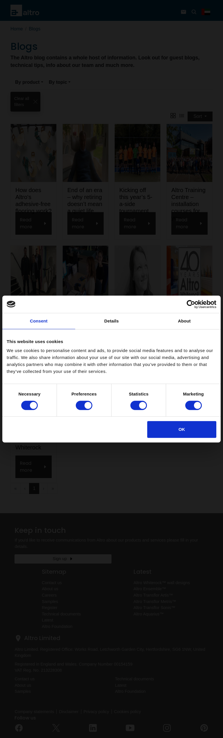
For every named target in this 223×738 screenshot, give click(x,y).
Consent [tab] (39, 320)
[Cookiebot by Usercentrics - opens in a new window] (191, 304)
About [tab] (184, 320)
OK (182, 429)
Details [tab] (111, 320)
